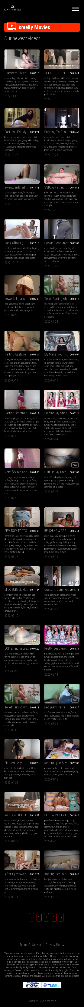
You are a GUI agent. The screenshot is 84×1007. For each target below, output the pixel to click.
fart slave (62, 81)
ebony (70, 477)
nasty (13, 88)
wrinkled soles (10, 251)
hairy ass (66, 484)
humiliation (54, 193)
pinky (29, 490)
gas (16, 81)
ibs (70, 150)
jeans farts (62, 719)
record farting (9, 487)
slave (57, 363)
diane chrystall (65, 310)
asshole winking (22, 366)
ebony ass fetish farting (53, 487)
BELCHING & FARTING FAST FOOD (62, 531)
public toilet (65, 78)
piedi (34, 255)
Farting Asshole (15, 354)
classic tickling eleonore (14, 258)
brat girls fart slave (62, 833)
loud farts (23, 428)
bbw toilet (65, 366)
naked (50, 304)
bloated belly (21, 716)
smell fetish (9, 196)
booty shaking (63, 542)
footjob (47, 886)
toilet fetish (9, 81)
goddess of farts (11, 827)
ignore (56, 304)
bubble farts (22, 490)
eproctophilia (49, 830)
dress (26, 307)
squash (7, 886)
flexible (34, 484)
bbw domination (62, 196)
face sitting (9, 193)
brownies (73, 147)
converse (25, 886)
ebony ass (75, 484)
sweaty (32, 882)
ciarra (65, 601)
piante (32, 258)
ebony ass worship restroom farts (65, 91)
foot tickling (26, 248)
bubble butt (14, 307)
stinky (6, 85)
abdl (64, 418)
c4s (60, 484)
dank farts (22, 539)
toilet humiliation (23, 78)
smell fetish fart (28, 88)
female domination (11, 879)
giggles (54, 663)
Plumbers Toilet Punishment (22, 73)
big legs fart (28, 310)
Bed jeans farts (54, 707)
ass (22, 363)
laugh (6, 255)
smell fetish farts (30, 722)
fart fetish (33, 542)
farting (33, 78)
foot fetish (32, 879)
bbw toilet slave (60, 375)
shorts (22, 545)
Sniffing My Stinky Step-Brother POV (62, 413)
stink (58, 366)
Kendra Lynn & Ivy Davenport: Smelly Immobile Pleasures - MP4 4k (62, 763)
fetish (6, 248)
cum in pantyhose (56, 889)
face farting (25, 484)
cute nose (64, 666)
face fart (20, 657)
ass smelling (9, 78)
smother (17, 882)
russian (17, 660)
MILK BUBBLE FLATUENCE (21, 590)
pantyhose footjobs (58, 886)
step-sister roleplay (62, 425)
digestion (33, 604)
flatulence (28, 85)
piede (27, 258)
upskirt (47, 480)
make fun (47, 670)
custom (32, 251)
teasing (61, 654)
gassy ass (12, 199)
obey (12, 545)
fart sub (57, 88)
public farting (33, 140)
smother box (16, 886)
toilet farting (49, 313)
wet (45, 304)
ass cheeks (13, 304)
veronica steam (10, 91)
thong (34, 363)
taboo (46, 418)
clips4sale (62, 477)
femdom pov (69, 654)
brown (18, 88)
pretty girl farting (16, 375)
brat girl (72, 820)
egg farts (47, 91)
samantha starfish (67, 369)
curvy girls (48, 431)
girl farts (53, 542)
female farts (9, 836)
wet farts (53, 307)
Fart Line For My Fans (19, 132)
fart (15, 140)
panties (13, 425)
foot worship (70, 882)
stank (63, 88)
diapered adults (60, 434)
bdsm (46, 193)
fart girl (26, 369)
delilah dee (62, 428)
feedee (66, 768)
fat (56, 768)
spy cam (74, 313)
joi (61, 193)
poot (12, 150)
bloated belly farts (62, 313)
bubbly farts (54, 552)
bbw (56, 477)
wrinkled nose (53, 666)
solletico (21, 255)
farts (6, 143)
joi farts (62, 552)
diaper (59, 418)
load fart (18, 663)
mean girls (53, 422)
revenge (7, 88)
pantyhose (17, 477)
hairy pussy (69, 363)
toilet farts (48, 88)
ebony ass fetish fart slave (55, 545)
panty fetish (49, 820)
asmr (6, 595)
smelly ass (22, 199)
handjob (47, 879)
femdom (23, 879)
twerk (17, 545)
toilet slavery (28, 137)
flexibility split (10, 490)
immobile (59, 771)
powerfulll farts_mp (17, 299)
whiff (76, 666)
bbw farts (62, 539)
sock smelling (49, 598)
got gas (34, 833)
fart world (32, 487)
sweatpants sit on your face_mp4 (22, 187)
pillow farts (66, 836)
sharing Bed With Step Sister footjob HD (62, 874)
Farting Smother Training (21, 413)
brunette (57, 712)
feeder (60, 768)
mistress (24, 536)
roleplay (72, 422)
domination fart (50, 604)
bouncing (15, 824)
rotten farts (55, 836)
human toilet (34, 81)
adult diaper (63, 422)
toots (29, 830)
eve (16, 255)
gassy (21, 81)
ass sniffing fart (50, 719)
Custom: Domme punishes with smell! (62, 590)
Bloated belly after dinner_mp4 (22, 763)
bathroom (13, 85)
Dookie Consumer (56, 243)
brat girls (53, 654)
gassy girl (71, 539)
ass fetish (48, 248)
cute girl (26, 601)
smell (69, 598)
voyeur (60, 307)
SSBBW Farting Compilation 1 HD (62, 187)
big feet (13, 248)
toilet (26, 81)
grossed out (62, 663)
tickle (12, 255)
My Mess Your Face (57, 354)
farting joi (26, 663)
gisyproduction (23, 251)
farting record (21, 487)
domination (54, 595)
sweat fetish (61, 598)
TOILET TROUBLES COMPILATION (62, 73)
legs (6, 304)
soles (19, 248)
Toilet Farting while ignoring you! (62, 299)
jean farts (13, 552)
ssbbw (54, 199)
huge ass (12, 601)
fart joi (11, 663)
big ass (7, 137)
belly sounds (23, 604)
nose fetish (58, 657)
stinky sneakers (17, 889)
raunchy (31, 199)
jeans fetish (9, 536)
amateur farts (16, 369)
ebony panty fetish (62, 830)
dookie (35, 85)
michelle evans (73, 716)
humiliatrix (48, 425)
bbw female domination (18, 542)
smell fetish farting (21, 147)
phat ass (61, 85)
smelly (20, 85)
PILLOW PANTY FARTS (59, 815)
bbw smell (67, 372)
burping (60, 199)
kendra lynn (63, 774)
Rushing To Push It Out (60, 132)
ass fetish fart (27, 660)
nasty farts (70, 85)
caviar (60, 258)
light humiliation (51, 428)
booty (46, 539)
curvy (33, 359)
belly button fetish (16, 595)
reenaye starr (65, 202)
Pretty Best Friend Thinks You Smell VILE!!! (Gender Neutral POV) (62, 648)
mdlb (56, 431)
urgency (65, 150)
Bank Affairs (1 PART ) (19, 243)
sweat (53, 601)
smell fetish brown (51, 261)
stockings (8, 477)
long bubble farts (10, 611)
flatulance (34, 608)
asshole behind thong (20, 372)
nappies (70, 418)
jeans (20, 193)
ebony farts (48, 827)
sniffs (70, 666)
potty (57, 255)
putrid (46, 94)
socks (46, 595)
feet (54, 882)
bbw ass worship (57, 536)
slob (70, 774)
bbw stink (58, 372)
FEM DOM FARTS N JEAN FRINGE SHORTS (22, 531)
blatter (52, 94)
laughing (35, 248)
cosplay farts (25, 833)
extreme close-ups (67, 480)
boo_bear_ (73, 601)
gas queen (53, 85)
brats (46, 654)
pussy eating (49, 768)
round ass (19, 196)
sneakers (24, 882)
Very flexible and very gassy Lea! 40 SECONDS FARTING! (22, 472)
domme (47, 601)
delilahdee (72, 428)
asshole (28, 363)
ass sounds (49, 317)
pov (15, 193)
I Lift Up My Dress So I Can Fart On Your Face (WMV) (62, 472)
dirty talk (48, 359)
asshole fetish (14, 363)
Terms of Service (31, 944)
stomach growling (51, 310)
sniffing (47, 663)
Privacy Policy (55, 944)
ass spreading (25, 359)
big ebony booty (72, 88)
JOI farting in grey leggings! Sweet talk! (22, 648)
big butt (32, 193)
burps (71, 199)
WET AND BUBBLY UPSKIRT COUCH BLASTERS (22, 815)
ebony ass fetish (10, 539)
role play (52, 418)
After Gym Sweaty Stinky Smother (22, 874)
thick (52, 477)
